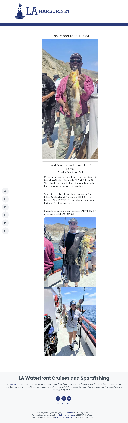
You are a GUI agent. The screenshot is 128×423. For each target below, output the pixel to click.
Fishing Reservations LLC (65, 417)
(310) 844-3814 (64, 403)
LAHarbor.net (14, 384)
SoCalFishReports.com (66, 415)
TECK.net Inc (67, 412)
